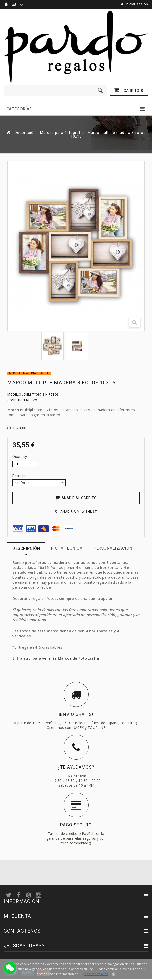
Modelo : (15, 394)
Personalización (113, 548)
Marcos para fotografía (62, 133)
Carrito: (133, 90)
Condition (16, 400)
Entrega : (20, 476)
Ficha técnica (67, 548)
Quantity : (20, 456)
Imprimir (19, 427)
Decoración (25, 133)
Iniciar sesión (136, 4)
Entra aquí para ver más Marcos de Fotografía (55, 658)
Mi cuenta (17, 916)
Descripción (26, 548)
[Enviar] (100, 90)
